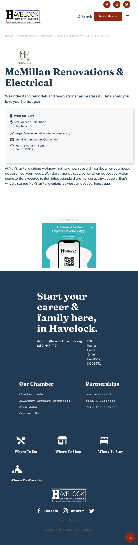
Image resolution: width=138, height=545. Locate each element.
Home (9, 36)
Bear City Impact (79, 530)
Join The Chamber (101, 407)
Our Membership (99, 394)
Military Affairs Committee (45, 401)
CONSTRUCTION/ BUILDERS (35, 36)
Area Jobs (28, 407)
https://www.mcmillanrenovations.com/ (43, 133)
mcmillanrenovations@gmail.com (37, 139)
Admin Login (69, 520)
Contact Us (29, 413)
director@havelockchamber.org (59, 341)
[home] (23, 16)
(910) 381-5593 (24, 115)
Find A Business (100, 401)
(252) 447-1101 (47, 345)
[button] (127, 16)
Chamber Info (31, 394)
